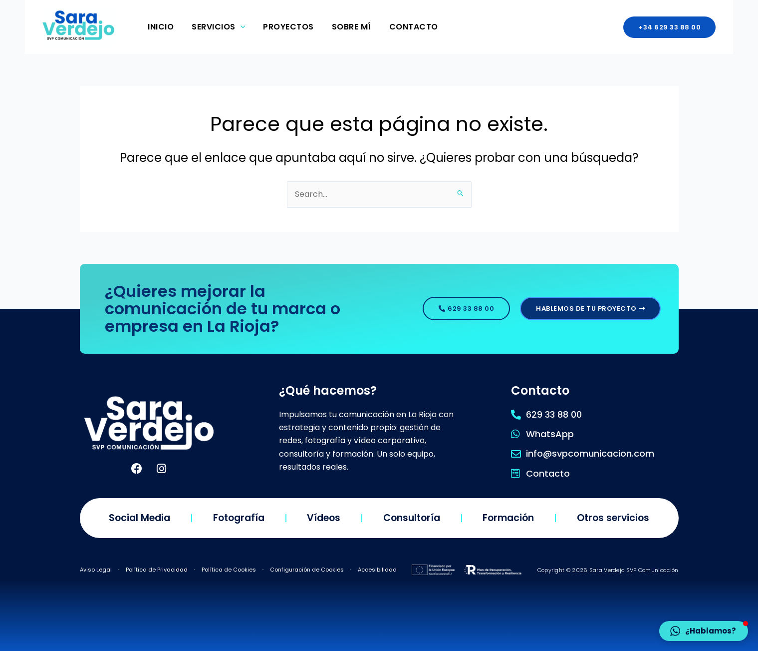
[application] (241, 26)
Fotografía (238, 518)
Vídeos (323, 518)
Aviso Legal (96, 570)
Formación (508, 518)
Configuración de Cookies (307, 570)
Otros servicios (613, 518)
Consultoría (411, 518)
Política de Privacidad (157, 570)
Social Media (139, 518)
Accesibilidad (377, 570)
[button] (669, 27)
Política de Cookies (229, 570)
